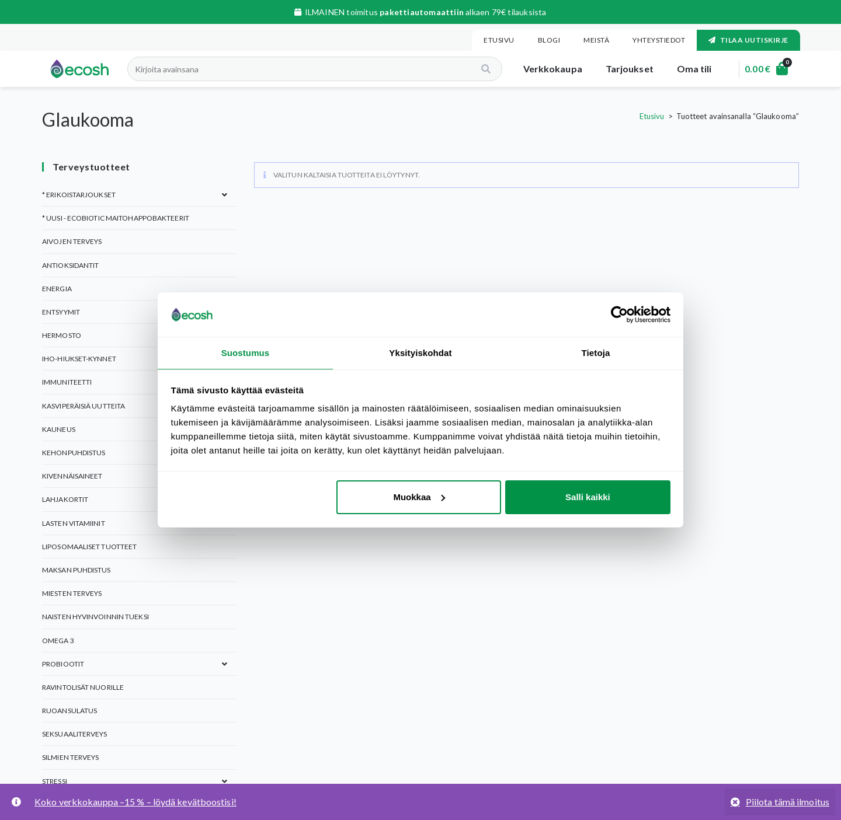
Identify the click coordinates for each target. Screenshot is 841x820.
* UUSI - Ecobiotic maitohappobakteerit (115, 218)
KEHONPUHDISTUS (73, 452)
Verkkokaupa (545, 68)
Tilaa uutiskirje (748, 40)
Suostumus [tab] (245, 352)
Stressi (54, 781)
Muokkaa (418, 498)
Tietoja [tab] (596, 352)
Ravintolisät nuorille (83, 687)
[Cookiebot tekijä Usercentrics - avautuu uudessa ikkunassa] (619, 314)
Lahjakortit (65, 499)
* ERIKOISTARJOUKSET (79, 194)
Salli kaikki (587, 498)
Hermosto (61, 335)
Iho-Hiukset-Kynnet (79, 358)
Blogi (549, 40)
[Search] (479, 69)
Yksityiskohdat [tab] (420, 352)
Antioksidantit (70, 265)
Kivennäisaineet (72, 476)
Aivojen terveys (72, 241)
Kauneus (58, 429)
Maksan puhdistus (76, 570)
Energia (57, 288)
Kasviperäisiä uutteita (83, 406)
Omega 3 (58, 640)
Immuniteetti (67, 382)
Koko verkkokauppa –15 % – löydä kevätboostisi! (135, 801)
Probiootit (63, 664)
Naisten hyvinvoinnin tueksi (95, 616)
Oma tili (687, 68)
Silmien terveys (70, 757)
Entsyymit (61, 312)
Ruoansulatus (69, 710)
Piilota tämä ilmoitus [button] (787, 801)
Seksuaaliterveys (74, 734)
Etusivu (499, 40)
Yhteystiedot (659, 40)
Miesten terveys (72, 593)
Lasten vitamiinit (73, 523)
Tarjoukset (623, 68)
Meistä (596, 40)
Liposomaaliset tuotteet (89, 546)
